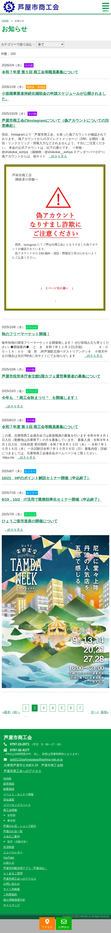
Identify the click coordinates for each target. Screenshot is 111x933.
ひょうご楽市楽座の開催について (30, 521)
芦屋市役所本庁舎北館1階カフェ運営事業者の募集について (51, 376)
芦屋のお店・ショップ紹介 (19, 826)
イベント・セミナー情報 (18, 794)
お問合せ (63, 924)
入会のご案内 (11, 836)
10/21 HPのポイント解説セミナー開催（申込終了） (46, 478)
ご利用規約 (10, 894)
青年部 (11, 820)
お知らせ (8, 862)
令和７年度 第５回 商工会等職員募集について (40, 72)
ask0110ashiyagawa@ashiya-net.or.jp (36, 759)
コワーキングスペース (17, 804)
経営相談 (8, 783)
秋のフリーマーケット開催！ (26, 334)
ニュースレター (13, 852)
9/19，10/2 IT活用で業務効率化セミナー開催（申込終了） (52, 499)
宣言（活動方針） (18, 841)
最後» (105, 712)
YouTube (8, 857)
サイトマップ (11, 905)
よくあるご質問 (13, 873)
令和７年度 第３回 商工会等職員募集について (40, 427)
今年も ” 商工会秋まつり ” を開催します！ (40, 398)
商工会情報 (10, 810)
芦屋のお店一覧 (13, 831)
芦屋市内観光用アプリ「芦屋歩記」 (25, 868)
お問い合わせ (11, 883)
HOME (5, 20)
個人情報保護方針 (14, 899)
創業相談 (8, 789)
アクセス (47, 924)
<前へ (16, 712)
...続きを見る (58, 156)
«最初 (7, 712)
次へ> (95, 712)
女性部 (11, 815)
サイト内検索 (11, 889)
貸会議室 (8, 799)
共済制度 (8, 847)
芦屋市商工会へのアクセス (22, 771)
